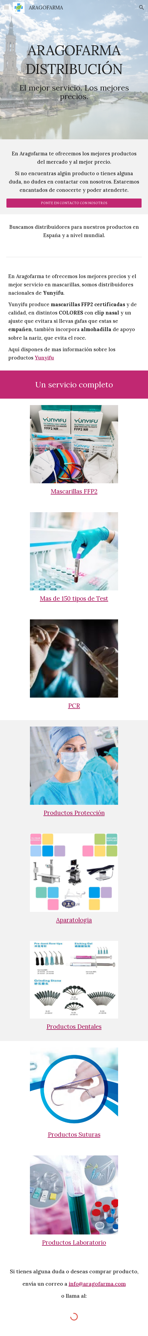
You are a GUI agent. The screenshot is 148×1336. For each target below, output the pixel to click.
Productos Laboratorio (74, 1242)
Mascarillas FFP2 (74, 491)
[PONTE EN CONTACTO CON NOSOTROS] (73, 203)
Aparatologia (74, 920)
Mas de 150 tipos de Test (74, 598)
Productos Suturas (74, 1134)
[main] (74, 70)
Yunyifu (44, 357)
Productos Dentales (74, 1026)
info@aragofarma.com (97, 1283)
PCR (74, 705)
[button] (6, 7)
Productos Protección (74, 813)
